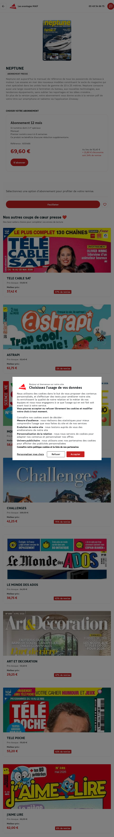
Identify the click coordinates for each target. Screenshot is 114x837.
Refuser (56, 454)
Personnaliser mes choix (30, 454)
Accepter (75, 454)
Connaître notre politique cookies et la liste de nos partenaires (48, 447)
